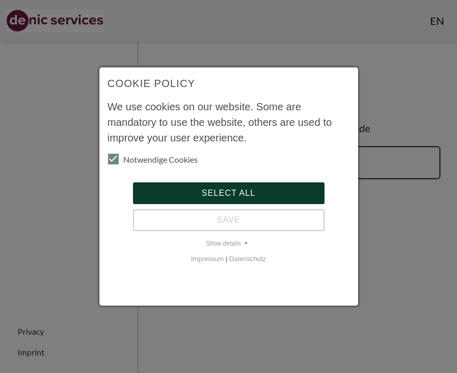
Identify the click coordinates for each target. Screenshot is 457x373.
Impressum (207, 259)
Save (229, 220)
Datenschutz (247, 259)
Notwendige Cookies (153, 159)
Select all (229, 193)
